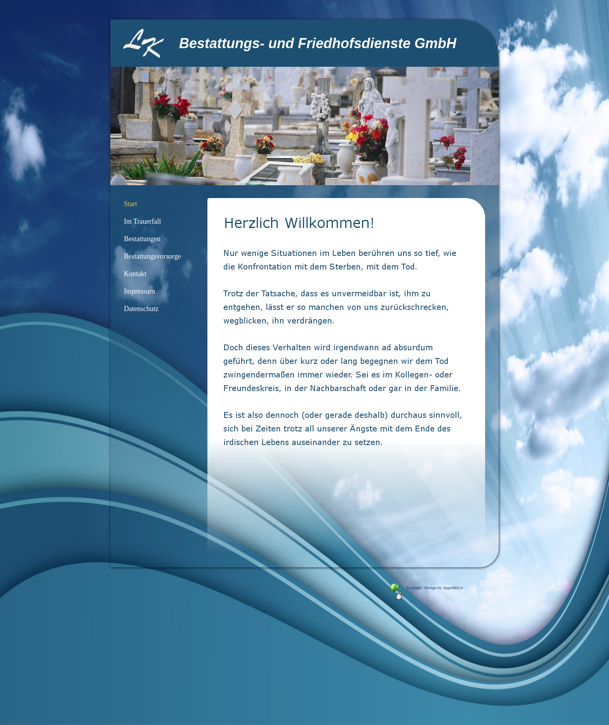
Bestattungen (142, 239)
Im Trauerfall (142, 221)
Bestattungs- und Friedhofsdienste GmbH (317, 43)
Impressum (139, 291)
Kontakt (135, 274)
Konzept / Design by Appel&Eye (431, 587)
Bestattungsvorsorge (152, 256)
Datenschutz (141, 309)
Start (130, 204)
